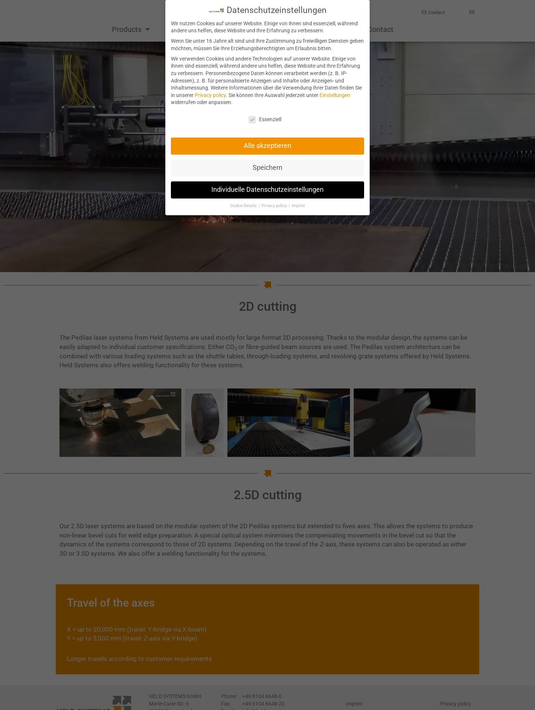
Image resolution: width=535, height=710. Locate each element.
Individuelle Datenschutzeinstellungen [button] (267, 189)
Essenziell (265, 119)
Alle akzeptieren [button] (267, 145)
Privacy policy (210, 95)
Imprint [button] (298, 205)
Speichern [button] (267, 167)
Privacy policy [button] (275, 205)
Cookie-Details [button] (244, 205)
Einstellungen (335, 95)
